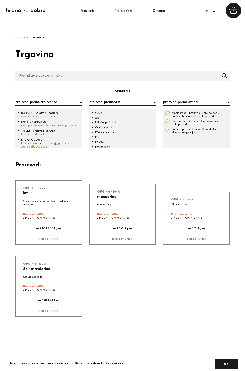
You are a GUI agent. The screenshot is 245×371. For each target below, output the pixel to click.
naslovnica (21, 37)
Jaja (97, 117)
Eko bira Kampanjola (34, 121)
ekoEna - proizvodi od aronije (39, 130)
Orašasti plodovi (105, 127)
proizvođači (123, 10)
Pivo (98, 137)
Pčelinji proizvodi (105, 132)
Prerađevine (102, 147)
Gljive (98, 113)
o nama (158, 10)
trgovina (38, 37)
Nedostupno (48, 239)
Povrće (99, 142)
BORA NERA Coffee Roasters (39, 113)
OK (226, 364)
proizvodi (87, 10)
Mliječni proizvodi (106, 122)
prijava (211, 11)
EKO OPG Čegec (31, 139)
